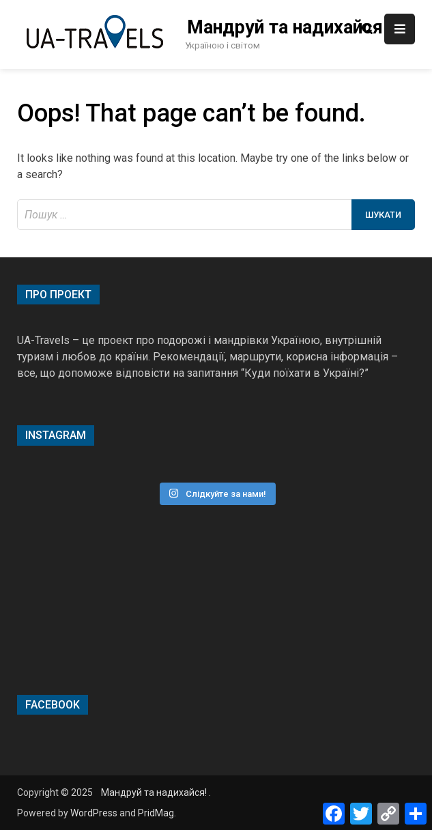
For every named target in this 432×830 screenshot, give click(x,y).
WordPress (93, 812)
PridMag (156, 812)
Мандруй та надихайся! (280, 27)
